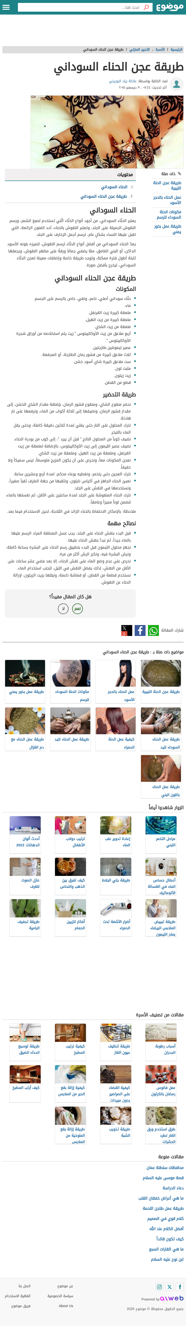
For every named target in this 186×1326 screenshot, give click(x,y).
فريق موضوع (21, 1306)
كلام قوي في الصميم (165, 1218)
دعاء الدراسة (173, 1188)
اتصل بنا (25, 1286)
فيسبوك (140, 630)
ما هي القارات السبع (166, 1249)
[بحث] (146, 7)
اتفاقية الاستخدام (18, 1296)
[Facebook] (180, 1287)
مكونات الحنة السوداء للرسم (169, 214)
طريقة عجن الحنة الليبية (167, 185)
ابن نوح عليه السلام (167, 1259)
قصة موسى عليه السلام (163, 1178)
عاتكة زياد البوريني (123, 81)
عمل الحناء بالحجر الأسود (167, 200)
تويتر (126, 630)
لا (63, 608)
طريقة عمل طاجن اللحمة (163, 1208)
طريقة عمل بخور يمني (167, 228)
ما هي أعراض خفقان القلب (161, 1198)
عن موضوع (65, 1286)
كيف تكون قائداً (170, 1239)
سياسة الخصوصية (60, 1296)
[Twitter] (169, 1287)
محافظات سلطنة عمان (165, 1167)
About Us (66, 1306)
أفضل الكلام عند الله (166, 1229)
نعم (77, 608)
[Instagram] (159, 1287)
